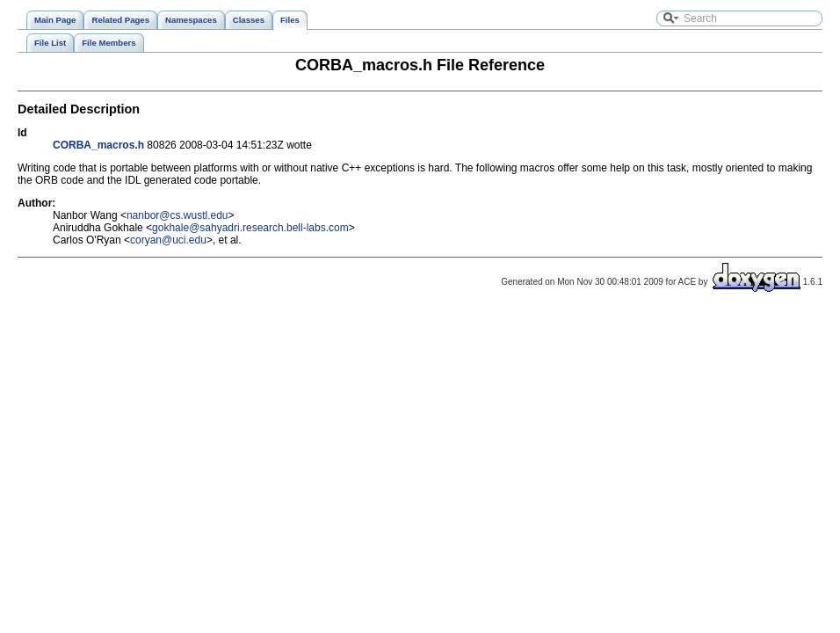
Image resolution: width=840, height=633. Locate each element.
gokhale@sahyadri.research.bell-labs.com (250, 228)
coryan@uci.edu (168, 240)
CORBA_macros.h (98, 145)
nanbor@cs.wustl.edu (177, 215)
